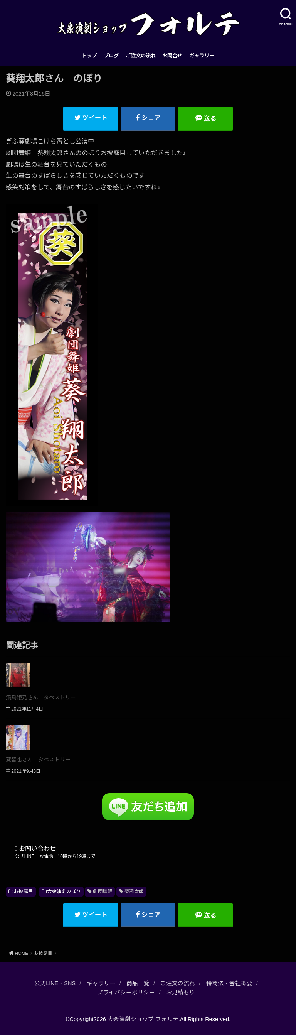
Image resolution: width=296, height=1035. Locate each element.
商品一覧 (138, 983)
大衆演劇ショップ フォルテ (143, 1019)
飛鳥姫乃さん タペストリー (41, 697)
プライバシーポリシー (126, 992)
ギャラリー (201, 56)
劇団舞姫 (102, 891)
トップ (89, 56)
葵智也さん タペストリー (38, 759)
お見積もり (180, 992)
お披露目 (23, 891)
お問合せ (172, 56)
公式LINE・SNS (55, 983)
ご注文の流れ (141, 56)
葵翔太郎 (134, 891)
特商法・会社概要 (229, 983)
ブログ (111, 56)
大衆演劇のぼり (64, 891)
